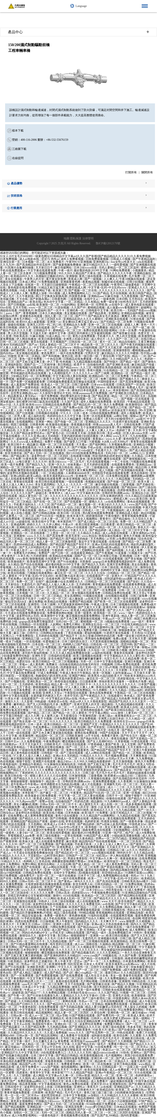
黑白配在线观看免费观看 (98, 513)
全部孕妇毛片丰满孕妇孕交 (41, 850)
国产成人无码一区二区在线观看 (64, 1104)
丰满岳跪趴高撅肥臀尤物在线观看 (22, 1061)
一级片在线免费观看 (70, 353)
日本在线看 (26, 407)
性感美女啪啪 (110, 821)
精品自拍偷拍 (128, 341)
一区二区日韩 (22, 904)
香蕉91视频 (94, 370)
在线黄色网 (53, 578)
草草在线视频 (74, 821)
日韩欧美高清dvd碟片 (135, 881)
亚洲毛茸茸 (64, 1078)
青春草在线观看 (124, 653)
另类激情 (86, 561)
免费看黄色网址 (71, 1064)
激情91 (57, 895)
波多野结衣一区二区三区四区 (50, 456)
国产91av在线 (63, 1029)
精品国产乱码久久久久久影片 (128, 701)
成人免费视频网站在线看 (113, 875)
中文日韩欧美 (14, 989)
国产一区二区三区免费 (49, 984)
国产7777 (81, 316)
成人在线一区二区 (112, 804)
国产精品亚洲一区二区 (56, 1098)
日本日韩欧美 (131, 807)
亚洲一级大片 (52, 498)
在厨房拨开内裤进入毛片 (47, 695)
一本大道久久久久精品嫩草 (64, 418)
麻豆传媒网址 (120, 687)
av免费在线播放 (126, 538)
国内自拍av (7, 353)
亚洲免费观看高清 (25, 447)
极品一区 (60, 858)
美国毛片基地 (9, 487)
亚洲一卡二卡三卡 (69, 487)
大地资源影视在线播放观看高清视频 (48, 884)
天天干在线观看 (75, 984)
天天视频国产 (59, 341)
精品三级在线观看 (66, 912)
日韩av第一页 (19, 1015)
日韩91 (47, 924)
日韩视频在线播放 (13, 490)
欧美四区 (120, 401)
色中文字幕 (12, 909)
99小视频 (55, 293)
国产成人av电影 (126, 1058)
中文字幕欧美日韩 (89, 493)
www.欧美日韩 (139, 498)
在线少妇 (14, 678)
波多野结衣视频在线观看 (29, 418)
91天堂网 (137, 855)
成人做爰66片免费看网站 (89, 798)
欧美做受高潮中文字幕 (41, 561)
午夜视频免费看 (112, 1021)
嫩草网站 (86, 1066)
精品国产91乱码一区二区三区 (103, 792)
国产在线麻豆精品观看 (14, 1055)
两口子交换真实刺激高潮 (52, 296)
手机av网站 (101, 359)
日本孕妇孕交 (29, 949)
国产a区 (68, 972)
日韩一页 (105, 995)
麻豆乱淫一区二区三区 (69, 573)
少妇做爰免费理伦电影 (16, 655)
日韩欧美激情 (75, 735)
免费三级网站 (109, 378)
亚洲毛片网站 (22, 727)
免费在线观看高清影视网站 (100, 330)
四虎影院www (81, 892)
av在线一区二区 (51, 638)
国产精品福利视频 (144, 427)
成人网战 (38, 1075)
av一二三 (40, 989)
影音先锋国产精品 (60, 658)
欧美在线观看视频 (96, 1069)
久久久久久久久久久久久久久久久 (115, 684)
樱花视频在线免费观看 (56, 952)
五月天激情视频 (123, 761)
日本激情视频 (78, 775)
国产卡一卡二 (93, 961)
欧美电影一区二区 (106, 613)
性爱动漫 (125, 667)
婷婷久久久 (34, 524)
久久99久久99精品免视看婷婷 (93, 761)
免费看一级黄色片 (56, 915)
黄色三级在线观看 (91, 276)
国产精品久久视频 (123, 984)
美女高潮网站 (73, 595)
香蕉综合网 (103, 687)
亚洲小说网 (7, 367)
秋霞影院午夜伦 (43, 1024)
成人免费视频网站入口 (77, 293)
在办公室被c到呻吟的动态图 (98, 635)
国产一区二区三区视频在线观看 (89, 941)
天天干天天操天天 (31, 744)
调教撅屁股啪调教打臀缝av (69, 861)
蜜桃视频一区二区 (92, 621)
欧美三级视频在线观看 (88, 655)
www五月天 (121, 436)
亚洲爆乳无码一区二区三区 (121, 784)
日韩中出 (33, 633)
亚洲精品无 (57, 1018)
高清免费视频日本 (120, 932)
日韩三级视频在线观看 (84, 570)
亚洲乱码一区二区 (66, 1024)
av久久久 (132, 850)
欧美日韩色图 (103, 350)
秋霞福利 (40, 310)
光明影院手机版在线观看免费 (111, 473)
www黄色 (22, 558)
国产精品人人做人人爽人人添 (56, 584)
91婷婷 (100, 758)
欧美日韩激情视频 (50, 339)
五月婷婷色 (26, 684)
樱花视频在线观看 (74, 741)
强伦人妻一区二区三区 (59, 316)
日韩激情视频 (64, 1086)
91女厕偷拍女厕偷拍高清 (60, 764)
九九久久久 (45, 410)
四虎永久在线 (140, 447)
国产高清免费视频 (131, 381)
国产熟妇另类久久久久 (95, 738)
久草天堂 (25, 487)
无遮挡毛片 (28, 584)
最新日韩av (112, 972)
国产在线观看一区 (76, 501)
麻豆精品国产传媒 (143, 364)
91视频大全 (136, 553)
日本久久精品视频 (51, 313)
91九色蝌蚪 (100, 690)
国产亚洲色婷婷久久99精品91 (63, 955)
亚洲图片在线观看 (44, 761)
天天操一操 (104, 929)
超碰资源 (22, 438)
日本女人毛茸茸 (94, 964)
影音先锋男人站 (83, 884)
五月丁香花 (23, 687)
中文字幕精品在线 (119, 918)
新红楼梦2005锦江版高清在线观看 (38, 401)
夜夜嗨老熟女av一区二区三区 (134, 715)
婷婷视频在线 (17, 618)
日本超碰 (132, 1001)
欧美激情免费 (58, 964)
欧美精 (37, 693)
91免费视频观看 (48, 281)
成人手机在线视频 (55, 918)
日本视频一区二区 (34, 261)
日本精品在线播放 (126, 1106)
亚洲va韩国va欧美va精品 (26, 476)
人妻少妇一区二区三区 (31, 832)
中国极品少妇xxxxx (48, 1101)
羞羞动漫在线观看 (67, 981)
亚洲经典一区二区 (119, 1012)
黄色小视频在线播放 (35, 1018)
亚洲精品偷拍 (143, 273)
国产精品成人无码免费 (116, 698)
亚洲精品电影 (136, 912)
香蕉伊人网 (12, 889)
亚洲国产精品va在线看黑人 (30, 670)
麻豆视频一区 (88, 504)
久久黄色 (80, 458)
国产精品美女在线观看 (76, 438)
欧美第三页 (60, 290)
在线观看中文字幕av (58, 558)
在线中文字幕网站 (37, 538)
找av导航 (62, 1015)
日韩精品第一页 (64, 838)
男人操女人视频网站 (85, 518)
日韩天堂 (101, 730)
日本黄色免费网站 (134, 961)
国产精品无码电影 (77, 538)
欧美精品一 (7, 687)
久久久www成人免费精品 (27, 441)
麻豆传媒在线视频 (107, 484)
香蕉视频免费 (14, 1038)
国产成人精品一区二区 (31, 1044)
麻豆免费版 (36, 601)
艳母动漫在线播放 (110, 535)
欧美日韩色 (132, 987)
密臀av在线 (46, 801)
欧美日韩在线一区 (17, 775)
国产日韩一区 (61, 553)
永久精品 (13, 564)
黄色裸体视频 (78, 915)
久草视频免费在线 (120, 444)
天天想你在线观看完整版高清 (63, 1049)
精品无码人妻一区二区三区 (17, 541)
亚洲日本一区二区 (103, 1058)
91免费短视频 (134, 884)
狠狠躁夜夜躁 (128, 630)
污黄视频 (94, 441)
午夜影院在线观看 (76, 693)
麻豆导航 (58, 687)
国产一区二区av (62, 327)
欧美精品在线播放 (56, 601)
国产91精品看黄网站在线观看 (30, 944)
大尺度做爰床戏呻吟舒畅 (73, 604)
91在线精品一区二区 (116, 370)
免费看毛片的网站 (25, 553)
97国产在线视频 (73, 869)
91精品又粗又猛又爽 (51, 287)
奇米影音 (61, 450)
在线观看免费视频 (135, 584)
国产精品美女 (123, 770)
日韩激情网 (59, 727)
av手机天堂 (57, 932)
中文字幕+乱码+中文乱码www (107, 287)
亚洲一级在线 (43, 607)
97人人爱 (76, 929)
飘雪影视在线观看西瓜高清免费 (38, 470)
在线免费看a (15, 815)
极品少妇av (64, 761)
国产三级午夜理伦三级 (97, 998)
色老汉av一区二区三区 (117, 1049)
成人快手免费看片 (28, 1066)
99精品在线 (139, 981)
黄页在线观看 (40, 341)
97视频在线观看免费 (49, 478)
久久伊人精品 (42, 1069)
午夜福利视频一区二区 (83, 398)
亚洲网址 (114, 313)
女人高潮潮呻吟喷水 (24, 627)
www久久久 (29, 889)
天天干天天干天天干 (135, 732)
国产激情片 (137, 844)
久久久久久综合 (95, 573)
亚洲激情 (19, 535)
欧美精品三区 (130, 567)
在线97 (40, 581)
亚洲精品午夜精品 (31, 764)
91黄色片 (77, 1069)
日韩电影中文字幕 (98, 310)
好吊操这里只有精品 (124, 410)
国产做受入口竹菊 (116, 407)
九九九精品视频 (126, 810)
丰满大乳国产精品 (81, 350)
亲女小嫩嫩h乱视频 (26, 804)
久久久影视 (87, 758)
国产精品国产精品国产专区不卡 (111, 750)
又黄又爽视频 (147, 341)
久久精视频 (143, 921)
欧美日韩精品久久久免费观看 (94, 721)
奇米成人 (130, 695)
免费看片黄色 (110, 735)
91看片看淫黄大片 (128, 887)
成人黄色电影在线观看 (140, 304)
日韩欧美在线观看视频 (117, 989)
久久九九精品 (118, 690)
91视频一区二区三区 (133, 992)
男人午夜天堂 (64, 961)
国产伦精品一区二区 (64, 504)
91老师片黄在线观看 (126, 421)
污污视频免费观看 (45, 273)
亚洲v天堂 (122, 967)
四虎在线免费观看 (27, 921)
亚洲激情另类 (147, 1058)
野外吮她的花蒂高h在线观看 (29, 373)
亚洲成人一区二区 (66, 758)
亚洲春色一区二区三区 (90, 476)
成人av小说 (7, 521)
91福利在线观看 (98, 915)
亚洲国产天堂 (89, 724)
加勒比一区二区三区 (26, 1112)
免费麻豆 (52, 664)
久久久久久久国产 (22, 493)
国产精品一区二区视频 (127, 752)
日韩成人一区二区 (94, 510)
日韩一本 (64, 390)
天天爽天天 (23, 924)
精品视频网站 (45, 1012)
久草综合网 (98, 1012)
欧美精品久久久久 (102, 810)
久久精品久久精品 (89, 533)
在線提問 (18, 158)
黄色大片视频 (132, 535)
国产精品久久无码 (93, 564)
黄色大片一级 (147, 527)
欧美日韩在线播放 (118, 935)
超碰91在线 (57, 821)
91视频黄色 (120, 929)
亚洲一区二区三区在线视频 (105, 324)
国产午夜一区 (17, 995)
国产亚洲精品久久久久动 (85, 1027)
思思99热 (126, 644)
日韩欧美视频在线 (114, 909)
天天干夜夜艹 (113, 767)
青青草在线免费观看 (53, 398)
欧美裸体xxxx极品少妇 (119, 775)
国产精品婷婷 (98, 530)
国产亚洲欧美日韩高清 (124, 393)
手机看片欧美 (84, 844)
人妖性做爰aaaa (122, 673)
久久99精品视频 (28, 1001)
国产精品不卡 (69, 635)
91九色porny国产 (27, 801)
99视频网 (107, 664)
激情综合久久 (28, 935)
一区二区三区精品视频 (45, 710)
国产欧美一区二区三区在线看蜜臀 (116, 601)
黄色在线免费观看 (101, 693)
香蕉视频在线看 (81, 424)
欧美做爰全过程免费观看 (41, 795)
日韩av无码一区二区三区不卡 (59, 804)
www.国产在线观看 (20, 790)
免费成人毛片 (136, 387)
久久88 (71, 727)
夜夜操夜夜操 (129, 858)
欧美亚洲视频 (72, 478)
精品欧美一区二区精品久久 (112, 1061)
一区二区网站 (55, 1106)
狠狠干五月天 (78, 778)
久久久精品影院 (131, 972)
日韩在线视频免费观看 (105, 413)
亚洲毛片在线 (121, 995)
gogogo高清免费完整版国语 (36, 621)
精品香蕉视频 (28, 1084)
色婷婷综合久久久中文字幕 (64, 416)
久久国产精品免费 (34, 1027)
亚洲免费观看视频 (104, 781)
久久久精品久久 (146, 1086)
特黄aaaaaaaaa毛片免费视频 (90, 393)
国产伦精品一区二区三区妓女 (87, 787)
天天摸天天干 (138, 670)
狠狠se (134, 416)
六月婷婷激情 (39, 555)
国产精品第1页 (20, 456)
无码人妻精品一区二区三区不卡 (59, 344)
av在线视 (108, 904)
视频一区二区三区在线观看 (57, 444)
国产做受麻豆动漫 (125, 333)
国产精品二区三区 (40, 712)
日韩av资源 (83, 1075)
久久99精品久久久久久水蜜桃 (120, 1095)
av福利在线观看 (102, 653)
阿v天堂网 (145, 410)
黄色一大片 (148, 324)
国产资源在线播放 (112, 867)
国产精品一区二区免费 (137, 541)
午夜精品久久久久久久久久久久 (120, 724)
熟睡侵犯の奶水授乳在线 (52, 675)
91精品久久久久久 (92, 755)
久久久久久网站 (58, 969)
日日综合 (108, 887)
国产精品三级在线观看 (38, 810)
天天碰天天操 (81, 924)
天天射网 (122, 670)
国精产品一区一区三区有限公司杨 (96, 555)
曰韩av (36, 924)
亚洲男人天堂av (53, 693)
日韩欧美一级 (94, 978)
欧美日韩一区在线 (69, 513)
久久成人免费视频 (56, 1032)
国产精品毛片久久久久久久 (111, 898)
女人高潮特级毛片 (60, 373)
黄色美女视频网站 (22, 1101)
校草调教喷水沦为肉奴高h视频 (60, 784)
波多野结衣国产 (146, 653)
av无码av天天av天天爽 (120, 758)
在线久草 (114, 730)
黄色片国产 (8, 1081)
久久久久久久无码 (80, 1052)
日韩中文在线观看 (102, 967)
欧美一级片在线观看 (127, 598)
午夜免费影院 (25, 635)
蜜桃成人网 (120, 498)
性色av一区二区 (89, 698)
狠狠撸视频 (36, 558)
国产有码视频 (52, 356)
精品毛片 (116, 327)
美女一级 (116, 975)
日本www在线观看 (103, 384)
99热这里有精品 (15, 747)
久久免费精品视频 (111, 907)
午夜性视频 (7, 647)
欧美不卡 (80, 364)
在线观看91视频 (80, 456)
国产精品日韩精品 (67, 1055)
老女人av (106, 390)
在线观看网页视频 (122, 915)
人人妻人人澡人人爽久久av (111, 844)
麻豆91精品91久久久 (96, 264)
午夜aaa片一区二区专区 (117, 618)
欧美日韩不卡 (17, 444)
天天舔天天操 (93, 558)
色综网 (81, 727)
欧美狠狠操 (139, 995)
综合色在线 (145, 538)
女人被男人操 (50, 715)
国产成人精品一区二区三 (88, 864)
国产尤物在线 (146, 484)
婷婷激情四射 (95, 516)
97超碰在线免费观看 (32, 750)
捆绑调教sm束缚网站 (44, 958)
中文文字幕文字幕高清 (41, 978)
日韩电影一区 (50, 752)
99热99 (138, 932)
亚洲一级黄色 (84, 613)
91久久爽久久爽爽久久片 (54, 447)
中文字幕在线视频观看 (123, 947)
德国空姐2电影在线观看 (36, 678)
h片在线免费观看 (47, 527)
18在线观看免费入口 (53, 1052)
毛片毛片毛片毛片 (124, 764)
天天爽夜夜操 (139, 755)
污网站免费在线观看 (63, 927)
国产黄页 (6, 447)
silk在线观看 (145, 261)
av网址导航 (121, 416)
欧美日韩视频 (9, 327)
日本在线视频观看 (112, 1001)
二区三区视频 (144, 812)
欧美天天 (49, 378)
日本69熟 (122, 299)
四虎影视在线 (126, 678)
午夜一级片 (65, 270)
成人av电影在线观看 (115, 533)
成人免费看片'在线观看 (75, 1035)
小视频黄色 (139, 270)
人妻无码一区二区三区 (140, 712)
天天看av (82, 444)
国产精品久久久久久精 (34, 818)
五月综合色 (51, 667)
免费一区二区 (25, 581)
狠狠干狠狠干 (134, 795)
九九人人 (63, 484)
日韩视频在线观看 (47, 413)
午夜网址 (6, 670)
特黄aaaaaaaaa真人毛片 (107, 424)
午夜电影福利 (9, 764)
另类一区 (86, 661)
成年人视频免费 (131, 413)
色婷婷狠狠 (36, 1109)
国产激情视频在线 (135, 458)
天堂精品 (97, 1004)
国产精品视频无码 (83, 952)
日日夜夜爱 (108, 524)
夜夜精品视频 (91, 281)
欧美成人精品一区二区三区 (58, 947)
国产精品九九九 (36, 464)
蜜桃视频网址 (42, 687)
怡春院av (79, 410)
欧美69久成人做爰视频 (31, 321)
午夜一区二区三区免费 (85, 867)
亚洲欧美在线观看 (117, 319)
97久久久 (66, 413)
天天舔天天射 (39, 333)
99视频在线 (110, 955)
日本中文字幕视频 (75, 1095)
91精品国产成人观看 (97, 835)
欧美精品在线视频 (61, 555)
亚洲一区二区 (125, 1075)
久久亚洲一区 (26, 430)
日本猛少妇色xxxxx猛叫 (53, 530)
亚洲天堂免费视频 (118, 564)
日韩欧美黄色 (83, 1029)
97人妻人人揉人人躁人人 (16, 347)
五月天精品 (139, 1109)
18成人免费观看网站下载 (35, 290)
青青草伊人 (56, 493)
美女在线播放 (14, 279)
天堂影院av (35, 855)
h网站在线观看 (75, 932)
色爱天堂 (144, 333)
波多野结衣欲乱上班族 (32, 658)
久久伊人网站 (52, 524)
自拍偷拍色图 (96, 364)
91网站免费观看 (120, 270)
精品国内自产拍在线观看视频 (98, 841)
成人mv (80, 944)
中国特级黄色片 (108, 381)
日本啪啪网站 (63, 410)
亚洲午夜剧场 (111, 615)
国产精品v (121, 450)
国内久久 (136, 924)
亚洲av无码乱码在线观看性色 (111, 544)
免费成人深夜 (39, 293)
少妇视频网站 (122, 830)
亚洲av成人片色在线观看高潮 (110, 924)
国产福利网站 (98, 444)
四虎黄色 (22, 1072)
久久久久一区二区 (82, 484)
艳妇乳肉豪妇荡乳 (143, 544)
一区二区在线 (33, 498)
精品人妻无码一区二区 (34, 496)
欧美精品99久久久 (22, 276)
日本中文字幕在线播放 (101, 490)
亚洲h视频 (126, 555)
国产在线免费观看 (72, 975)
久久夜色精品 (85, 838)
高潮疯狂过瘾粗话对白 (50, 276)
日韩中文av (12, 741)
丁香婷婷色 (26, 772)
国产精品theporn (87, 927)
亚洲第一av (54, 321)
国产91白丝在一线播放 (51, 516)
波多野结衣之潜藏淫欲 (39, 961)
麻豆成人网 (57, 670)
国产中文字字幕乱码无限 (131, 904)
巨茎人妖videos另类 (136, 433)
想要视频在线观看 (37, 927)
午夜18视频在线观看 (132, 279)
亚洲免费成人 (66, 847)
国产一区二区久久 (78, 747)
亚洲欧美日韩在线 (62, 467)
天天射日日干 (45, 267)
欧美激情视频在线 (92, 1055)
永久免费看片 (56, 261)
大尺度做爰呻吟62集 (101, 627)
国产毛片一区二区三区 (47, 650)
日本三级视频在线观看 (125, 604)
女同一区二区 (46, 875)
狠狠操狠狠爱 (20, 781)
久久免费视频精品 (116, 978)
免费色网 (10, 658)
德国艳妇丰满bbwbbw (98, 498)
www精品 (145, 1064)
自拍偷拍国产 (64, 801)
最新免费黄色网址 (31, 1104)
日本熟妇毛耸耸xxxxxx (82, 992)
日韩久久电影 (36, 587)
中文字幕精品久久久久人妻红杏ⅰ (125, 655)
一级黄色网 (107, 299)
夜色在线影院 (140, 473)
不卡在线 (22, 299)
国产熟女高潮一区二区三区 (31, 721)
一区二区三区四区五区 (47, 319)
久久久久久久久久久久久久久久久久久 (74, 496)
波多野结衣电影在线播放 (49, 904)
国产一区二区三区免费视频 (36, 844)
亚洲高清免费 (74, 1106)
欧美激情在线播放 (58, 424)
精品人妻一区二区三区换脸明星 (56, 541)
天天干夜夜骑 (131, 547)
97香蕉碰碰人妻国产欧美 (104, 744)
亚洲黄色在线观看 (31, 316)
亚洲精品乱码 (25, 527)
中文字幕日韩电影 (12, 715)
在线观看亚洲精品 (83, 553)
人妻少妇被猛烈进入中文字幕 (96, 647)
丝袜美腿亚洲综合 (142, 967)
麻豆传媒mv (140, 1012)
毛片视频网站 (114, 1055)
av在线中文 (116, 304)
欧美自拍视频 (17, 573)
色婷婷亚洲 (92, 821)
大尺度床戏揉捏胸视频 (104, 641)
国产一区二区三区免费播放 (91, 327)
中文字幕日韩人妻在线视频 (70, 376)
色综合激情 (35, 1049)
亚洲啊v (51, 967)
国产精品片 (57, 538)
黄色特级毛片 (132, 438)
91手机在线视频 (31, 918)
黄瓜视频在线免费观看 (122, 818)
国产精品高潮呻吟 (83, 1098)
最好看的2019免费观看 (86, 832)
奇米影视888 (121, 390)
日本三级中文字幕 (42, 1055)
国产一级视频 (93, 279)
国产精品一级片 (130, 361)
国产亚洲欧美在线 (118, 364)
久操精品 (105, 944)
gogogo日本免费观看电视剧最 (82, 909)
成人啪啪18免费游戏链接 (38, 807)
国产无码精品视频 (72, 1007)
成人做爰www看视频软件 (123, 307)
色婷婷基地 (131, 347)
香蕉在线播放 (120, 738)
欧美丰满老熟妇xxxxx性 (59, 476)
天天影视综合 (69, 715)
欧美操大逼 (26, 841)
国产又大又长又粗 (143, 935)
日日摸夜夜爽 (89, 681)
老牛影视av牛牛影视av (25, 784)
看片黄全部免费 (56, 279)
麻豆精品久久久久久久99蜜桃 (120, 353)
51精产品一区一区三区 (53, 598)
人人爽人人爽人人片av (100, 430)
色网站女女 (98, 818)
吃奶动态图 (82, 801)
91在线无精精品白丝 (44, 390)
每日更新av (15, 810)
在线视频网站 (25, 421)
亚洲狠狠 (71, 276)
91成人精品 (53, 336)
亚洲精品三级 (31, 638)
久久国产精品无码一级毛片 (89, 1044)
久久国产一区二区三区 (85, 969)
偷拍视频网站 (70, 1066)
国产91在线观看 (15, 967)
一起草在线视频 (72, 835)
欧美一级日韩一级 (87, 356)
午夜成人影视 (100, 604)
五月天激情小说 (137, 747)
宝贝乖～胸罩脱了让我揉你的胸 (54, 730)
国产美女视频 (94, 407)
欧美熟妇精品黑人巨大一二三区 (33, 981)
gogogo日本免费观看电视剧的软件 (115, 561)
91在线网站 (7, 1069)
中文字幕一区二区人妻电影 (70, 547)
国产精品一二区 (144, 644)
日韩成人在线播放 (73, 430)
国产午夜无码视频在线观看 (138, 344)
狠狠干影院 (78, 370)
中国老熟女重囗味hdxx (91, 387)
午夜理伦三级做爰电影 (125, 284)
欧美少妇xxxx (57, 461)
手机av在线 (94, 447)
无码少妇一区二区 (117, 453)
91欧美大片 (100, 1029)
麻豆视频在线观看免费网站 (83, 615)
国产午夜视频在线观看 (108, 507)
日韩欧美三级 (108, 630)
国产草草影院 (97, 727)
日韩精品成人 (34, 898)
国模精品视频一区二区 (135, 641)
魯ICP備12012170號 (108, 243)
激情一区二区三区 (87, 378)
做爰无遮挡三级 (141, 1061)
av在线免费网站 (115, 501)
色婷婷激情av (144, 1075)
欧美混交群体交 (34, 578)
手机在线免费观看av (13, 270)
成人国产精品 (61, 929)
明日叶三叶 (72, 550)
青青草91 (106, 518)
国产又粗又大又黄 (90, 607)
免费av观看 (120, 638)
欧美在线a (36, 301)
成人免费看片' (100, 1081)
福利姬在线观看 (101, 1035)
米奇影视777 (30, 792)
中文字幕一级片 (21, 1041)
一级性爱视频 (120, 264)
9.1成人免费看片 (135, 889)
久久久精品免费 (129, 658)
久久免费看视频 (31, 741)
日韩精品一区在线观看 (34, 624)
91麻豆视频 (37, 336)
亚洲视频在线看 (108, 938)
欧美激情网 (95, 458)
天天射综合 (12, 584)
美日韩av (63, 935)
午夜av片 (68, 524)
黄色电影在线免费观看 (22, 287)
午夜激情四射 (89, 715)
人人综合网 (64, 864)
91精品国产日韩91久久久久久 (27, 1004)
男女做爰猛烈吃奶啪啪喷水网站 (121, 949)
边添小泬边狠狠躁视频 (123, 1101)
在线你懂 (115, 541)
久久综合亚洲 (127, 527)
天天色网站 (97, 538)
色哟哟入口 (30, 861)
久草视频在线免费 (116, 276)
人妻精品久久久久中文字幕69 (79, 995)
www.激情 (117, 712)
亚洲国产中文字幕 (59, 1044)
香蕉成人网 (75, 279)
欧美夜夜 (75, 998)
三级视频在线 (100, 467)
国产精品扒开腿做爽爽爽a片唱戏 (32, 912)
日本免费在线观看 (118, 476)
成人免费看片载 (87, 630)
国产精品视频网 (15, 1106)
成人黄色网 (133, 510)
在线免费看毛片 (69, 958)
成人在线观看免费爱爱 (19, 478)
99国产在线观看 (110, 732)
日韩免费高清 (116, 727)
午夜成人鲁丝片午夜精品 (76, 673)
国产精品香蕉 (98, 313)
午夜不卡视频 (44, 718)
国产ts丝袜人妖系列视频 (112, 824)
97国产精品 (146, 1101)
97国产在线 (123, 356)
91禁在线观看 (140, 741)
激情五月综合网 (82, 987)
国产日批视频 (25, 413)
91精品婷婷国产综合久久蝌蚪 (87, 918)
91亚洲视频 (84, 261)
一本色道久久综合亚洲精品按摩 (80, 1021)
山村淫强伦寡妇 (54, 855)
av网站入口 (137, 453)
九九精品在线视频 (129, 815)
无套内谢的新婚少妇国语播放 (80, 436)
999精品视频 (87, 912)
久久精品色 (8, 430)
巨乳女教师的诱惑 (112, 496)
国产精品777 (33, 992)
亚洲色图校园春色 (92, 710)
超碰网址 (147, 307)
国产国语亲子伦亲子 (24, 598)
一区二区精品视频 (52, 473)
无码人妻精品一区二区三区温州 (119, 267)
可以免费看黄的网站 (131, 1009)
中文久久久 (65, 967)
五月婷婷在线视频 (47, 635)
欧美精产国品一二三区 (83, 907)
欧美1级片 (88, 812)
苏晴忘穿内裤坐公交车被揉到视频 (90, 333)
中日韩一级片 (142, 770)
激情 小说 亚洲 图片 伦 (105, 807)
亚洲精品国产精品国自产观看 (30, 821)
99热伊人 (44, 901)
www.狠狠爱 (127, 921)
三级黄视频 (75, 299)
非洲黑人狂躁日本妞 (76, 339)
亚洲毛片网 (110, 607)
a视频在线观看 (110, 487)
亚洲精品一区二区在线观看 (28, 533)
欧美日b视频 (139, 370)
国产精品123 (142, 1041)
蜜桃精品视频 (96, 307)
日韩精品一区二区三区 (122, 573)
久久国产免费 (128, 955)
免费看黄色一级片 (47, 1021)
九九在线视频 (139, 436)
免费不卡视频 (54, 441)
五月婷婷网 (83, 584)
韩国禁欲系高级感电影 (108, 367)
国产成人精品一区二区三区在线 (98, 521)
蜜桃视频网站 (28, 1029)
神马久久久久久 (84, 881)
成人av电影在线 (29, 259)
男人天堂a (139, 593)
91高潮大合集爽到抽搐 (19, 267)
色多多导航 (134, 1027)
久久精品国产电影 (82, 1072)
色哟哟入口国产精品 (76, 644)
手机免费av (15, 578)
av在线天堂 (92, 598)
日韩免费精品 (83, 690)
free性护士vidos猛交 (81, 450)
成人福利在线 (37, 416)
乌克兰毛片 (111, 658)
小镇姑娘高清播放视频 (126, 835)
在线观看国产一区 (98, 575)
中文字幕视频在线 (50, 1084)
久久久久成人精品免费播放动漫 (70, 653)
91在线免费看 (104, 1046)
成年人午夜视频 (10, 530)
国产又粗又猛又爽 (99, 764)
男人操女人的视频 (136, 1007)
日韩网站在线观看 (52, 633)
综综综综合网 (48, 458)
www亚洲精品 (127, 1104)
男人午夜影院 (65, 921)
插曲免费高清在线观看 (97, 830)
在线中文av (91, 299)
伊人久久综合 (47, 1058)
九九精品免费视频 (59, 987)
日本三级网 (48, 604)
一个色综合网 (53, 359)
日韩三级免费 (81, 384)
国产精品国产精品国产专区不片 (70, 544)
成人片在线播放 (92, 784)
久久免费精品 (112, 961)
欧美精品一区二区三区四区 (99, 895)
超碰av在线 (131, 827)
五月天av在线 (22, 1024)
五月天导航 (20, 307)
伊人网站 (106, 436)
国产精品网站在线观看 (133, 895)
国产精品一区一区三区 (130, 627)
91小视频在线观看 (19, 693)
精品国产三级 (30, 847)
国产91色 (150, 553)
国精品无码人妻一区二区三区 (85, 1112)
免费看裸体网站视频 (60, 613)
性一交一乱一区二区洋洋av (131, 1046)
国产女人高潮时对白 (100, 741)
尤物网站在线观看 (93, 550)
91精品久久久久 (11, 861)
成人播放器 (76, 598)
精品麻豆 (32, 444)
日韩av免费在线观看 (127, 664)
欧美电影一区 (94, 827)
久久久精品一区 (136, 718)
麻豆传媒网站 (64, 267)
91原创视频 (62, 307)
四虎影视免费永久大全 (132, 490)
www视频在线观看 (104, 852)
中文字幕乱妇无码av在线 (62, 698)
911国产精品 (101, 293)
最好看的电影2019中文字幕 (91, 270)
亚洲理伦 (34, 604)
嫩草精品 (19, 704)
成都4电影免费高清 (12, 969)
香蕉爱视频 (47, 949)
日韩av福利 (136, 690)
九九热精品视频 (57, 941)
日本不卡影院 (67, 824)
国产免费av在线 (73, 407)
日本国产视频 (147, 684)
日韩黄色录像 (109, 981)
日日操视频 (47, 921)
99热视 (81, 764)
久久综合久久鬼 (142, 518)
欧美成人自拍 (130, 707)
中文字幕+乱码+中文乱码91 (37, 575)
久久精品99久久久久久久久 (25, 1032)
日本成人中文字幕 (34, 987)
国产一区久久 (147, 810)
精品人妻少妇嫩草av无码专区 (104, 1007)
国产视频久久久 (130, 378)
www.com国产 (92, 955)
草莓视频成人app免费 (22, 835)
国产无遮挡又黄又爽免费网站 (79, 470)
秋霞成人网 (48, 387)
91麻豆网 (148, 944)
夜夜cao (77, 558)
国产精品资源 (101, 396)
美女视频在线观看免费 (86, 593)
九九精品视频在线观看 (88, 361)
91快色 (124, 1052)
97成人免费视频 (48, 673)
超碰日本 (42, 493)
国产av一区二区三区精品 (52, 590)
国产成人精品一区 (25, 1089)
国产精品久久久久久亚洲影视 (136, 587)
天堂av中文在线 (51, 1046)
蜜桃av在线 (148, 267)
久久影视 (27, 701)
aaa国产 (34, 438)
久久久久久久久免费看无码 (83, 904)
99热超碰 (41, 701)
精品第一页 (53, 781)
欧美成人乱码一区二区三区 (75, 898)
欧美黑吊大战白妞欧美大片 (105, 675)
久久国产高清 (70, 401)
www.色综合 (89, 535)
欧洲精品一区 (120, 373)
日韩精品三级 (116, 850)
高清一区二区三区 (81, 590)
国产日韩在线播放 (28, 1098)
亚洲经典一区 (86, 304)
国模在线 (92, 944)
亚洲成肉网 (18, 524)
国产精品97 (109, 1041)
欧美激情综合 (135, 404)
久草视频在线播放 (100, 778)
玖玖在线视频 (143, 1072)
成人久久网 (32, 715)
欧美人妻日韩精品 (78, 1081)
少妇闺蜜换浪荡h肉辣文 (129, 1092)
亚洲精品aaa (95, 296)
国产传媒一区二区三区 (69, 421)
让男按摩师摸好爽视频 (72, 627)
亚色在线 (44, 861)
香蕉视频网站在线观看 (110, 912)
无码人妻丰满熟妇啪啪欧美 (41, 1038)
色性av (55, 259)
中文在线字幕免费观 (18, 690)
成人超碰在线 (34, 887)
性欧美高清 (21, 336)
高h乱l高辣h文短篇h (39, 490)
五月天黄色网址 (73, 638)
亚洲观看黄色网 (70, 281)
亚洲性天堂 (39, 655)
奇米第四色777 (67, 521)
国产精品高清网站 (47, 1035)
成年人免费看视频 (72, 259)
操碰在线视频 (17, 324)
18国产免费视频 (111, 969)
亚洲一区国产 (53, 869)
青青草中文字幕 (40, 1072)
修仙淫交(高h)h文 (16, 601)
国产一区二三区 (136, 1024)
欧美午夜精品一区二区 (92, 1101)
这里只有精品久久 (122, 812)
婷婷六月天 (15, 498)
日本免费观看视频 (66, 718)
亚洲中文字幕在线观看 (14, 695)
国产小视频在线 (15, 681)
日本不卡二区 (70, 710)
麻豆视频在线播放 (22, 758)
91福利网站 (68, 304)
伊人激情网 (40, 690)
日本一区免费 (129, 330)
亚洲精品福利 (31, 518)
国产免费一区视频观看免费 (28, 381)
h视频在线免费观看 (117, 621)
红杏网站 (90, 929)
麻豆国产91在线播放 (93, 850)
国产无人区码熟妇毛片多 (35, 547)
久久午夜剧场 (25, 296)
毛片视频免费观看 (117, 755)
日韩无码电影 (9, 547)
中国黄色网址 (122, 998)
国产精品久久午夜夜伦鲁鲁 (42, 507)
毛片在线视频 (119, 293)
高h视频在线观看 (89, 872)
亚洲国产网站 (78, 675)
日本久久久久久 (104, 670)
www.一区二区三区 (41, 307)
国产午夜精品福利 (144, 259)
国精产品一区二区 (44, 487)
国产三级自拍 (147, 487)
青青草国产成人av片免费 (69, 490)
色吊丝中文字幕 (54, 301)
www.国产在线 (138, 504)
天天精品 (146, 869)
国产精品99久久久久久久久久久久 (69, 1004)
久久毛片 (50, 938)
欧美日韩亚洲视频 (87, 524)
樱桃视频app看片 (143, 350)
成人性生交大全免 (97, 975)
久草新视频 (122, 741)
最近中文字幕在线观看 (93, 541)
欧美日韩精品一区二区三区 (134, 524)
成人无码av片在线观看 (73, 527)
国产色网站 (40, 567)
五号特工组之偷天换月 (75, 1038)
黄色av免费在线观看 (76, 1084)
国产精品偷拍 (122, 518)
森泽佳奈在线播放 (97, 869)
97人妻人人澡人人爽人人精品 (32, 755)
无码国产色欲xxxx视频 (142, 310)
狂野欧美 (102, 304)
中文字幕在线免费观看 (21, 673)
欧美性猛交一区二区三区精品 (123, 861)
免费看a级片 (148, 604)
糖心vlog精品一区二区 (89, 972)
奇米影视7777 (60, 1072)
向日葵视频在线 (36, 969)
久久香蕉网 (125, 781)
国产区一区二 (142, 790)
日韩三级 (89, 772)
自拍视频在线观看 (117, 595)
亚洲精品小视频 (143, 444)
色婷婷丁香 (123, 430)
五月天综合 (34, 570)
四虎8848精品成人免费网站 (31, 544)
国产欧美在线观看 (144, 1049)
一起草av (49, 570)
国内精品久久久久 (87, 921)
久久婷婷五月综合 (48, 430)
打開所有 (131, 172)
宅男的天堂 (92, 353)
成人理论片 (98, 339)
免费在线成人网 (76, 287)
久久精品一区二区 (59, 593)
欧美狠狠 (62, 807)
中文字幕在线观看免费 (42, 270)
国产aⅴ (33, 344)
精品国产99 (47, 847)
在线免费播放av (72, 498)
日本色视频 (72, 812)
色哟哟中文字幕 (111, 570)
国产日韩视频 (17, 304)
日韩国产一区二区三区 (80, 855)
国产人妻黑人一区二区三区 (17, 516)
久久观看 (135, 1035)
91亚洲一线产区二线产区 (118, 832)
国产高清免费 (55, 535)
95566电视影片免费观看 (101, 1104)
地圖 (66, 238)
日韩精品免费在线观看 (117, 593)
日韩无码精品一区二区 (109, 884)
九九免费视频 (145, 758)
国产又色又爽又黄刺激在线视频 (80, 618)
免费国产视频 (147, 1106)
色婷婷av (144, 850)
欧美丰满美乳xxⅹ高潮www (123, 964)
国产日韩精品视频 (44, 513)
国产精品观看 (66, 387)
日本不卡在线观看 (69, 938)
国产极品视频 (65, 844)
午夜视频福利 (116, 510)
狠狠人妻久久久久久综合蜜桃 (49, 775)
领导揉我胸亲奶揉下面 (14, 869)
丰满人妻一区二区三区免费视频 (36, 647)
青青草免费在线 (59, 567)
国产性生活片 (130, 735)
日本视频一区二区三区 (31, 593)
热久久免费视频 (114, 404)
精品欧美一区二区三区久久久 (100, 344)
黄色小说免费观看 (84, 336)
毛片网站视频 (89, 981)
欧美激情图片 (17, 561)
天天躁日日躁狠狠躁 (54, 284)
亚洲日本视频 (133, 661)
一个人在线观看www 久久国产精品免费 (94, 707)
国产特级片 (111, 361)
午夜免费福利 (52, 741)
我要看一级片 (34, 427)
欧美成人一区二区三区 (56, 384)
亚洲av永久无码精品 (66, 755)
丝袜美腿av (74, 464)
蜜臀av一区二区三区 (63, 630)
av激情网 (70, 1109)
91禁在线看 (137, 319)
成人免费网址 (138, 929)
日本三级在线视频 (63, 901)
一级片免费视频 (48, 396)
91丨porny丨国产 (11, 313)
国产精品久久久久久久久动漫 (32, 778)
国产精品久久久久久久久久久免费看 (31, 770)
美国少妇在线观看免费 (139, 1055)
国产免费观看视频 (47, 975)
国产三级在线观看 (72, 752)
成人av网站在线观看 (98, 752)
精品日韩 (141, 467)
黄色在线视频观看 (139, 501)
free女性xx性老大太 (123, 261)
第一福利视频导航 (122, 467)
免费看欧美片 (25, 590)
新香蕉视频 (7, 593)
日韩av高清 (63, 892)
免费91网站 (29, 864)
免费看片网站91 (114, 1024)
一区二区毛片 (76, 461)
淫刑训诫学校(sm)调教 (118, 578)
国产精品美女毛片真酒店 (104, 316)
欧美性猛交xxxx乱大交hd (43, 618)
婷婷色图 (13, 949)
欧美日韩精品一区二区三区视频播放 (56, 661)
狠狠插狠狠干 (45, 758)
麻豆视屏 (71, 841)
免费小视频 (7, 1058)
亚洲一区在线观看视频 (98, 416)
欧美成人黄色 (137, 1015)
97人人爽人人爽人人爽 (80, 687)
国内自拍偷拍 (64, 770)
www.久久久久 (36, 535)
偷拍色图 (17, 850)
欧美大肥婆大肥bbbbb (118, 1018)
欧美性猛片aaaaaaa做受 (86, 1041)
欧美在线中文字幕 (44, 521)
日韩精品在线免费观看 (78, 359)
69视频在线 (12, 918)
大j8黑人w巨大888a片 (115, 441)
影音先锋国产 (127, 901)
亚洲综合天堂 (58, 787)
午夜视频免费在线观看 (106, 892)
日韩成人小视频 (120, 259)
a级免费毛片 (27, 875)
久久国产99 (78, 307)
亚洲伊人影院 (62, 924)
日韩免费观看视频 (97, 259)
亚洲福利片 (137, 1004)
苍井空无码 (71, 695)
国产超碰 (11, 1001)
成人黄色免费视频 (118, 864)
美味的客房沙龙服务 (112, 681)
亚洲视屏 (62, 570)
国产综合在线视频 (32, 564)
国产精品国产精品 (22, 610)
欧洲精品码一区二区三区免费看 (109, 376)
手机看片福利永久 (25, 504)
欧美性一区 (82, 967)
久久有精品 (92, 301)
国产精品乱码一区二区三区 (73, 852)
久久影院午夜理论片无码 (55, 393)
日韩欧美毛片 (53, 744)
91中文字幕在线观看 (24, 510)
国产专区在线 (86, 790)
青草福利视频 (94, 767)
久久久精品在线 (143, 852)
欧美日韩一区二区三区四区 (31, 738)
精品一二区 (139, 356)
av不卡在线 (92, 735)
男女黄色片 (8, 555)
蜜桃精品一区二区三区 (67, 330)
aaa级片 (141, 418)
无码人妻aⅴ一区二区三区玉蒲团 (47, 350)
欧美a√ (113, 1029)
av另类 (111, 538)
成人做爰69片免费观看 (41, 830)
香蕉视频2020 (22, 650)
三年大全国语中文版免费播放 (82, 887)
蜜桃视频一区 (47, 627)
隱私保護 (75, 238)
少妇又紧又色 (83, 507)
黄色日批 (68, 356)
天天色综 (137, 633)
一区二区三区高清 (130, 841)
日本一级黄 (141, 555)
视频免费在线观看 (116, 1004)
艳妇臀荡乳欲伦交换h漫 (75, 396)
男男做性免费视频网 (98, 638)
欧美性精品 (43, 684)
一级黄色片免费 (137, 681)
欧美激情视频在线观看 (14, 958)
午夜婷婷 (58, 550)
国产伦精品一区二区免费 (117, 321)
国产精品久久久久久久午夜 (115, 273)
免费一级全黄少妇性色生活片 (119, 301)
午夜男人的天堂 (34, 279)
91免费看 (102, 812)
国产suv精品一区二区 (103, 527)
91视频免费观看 (26, 1058)
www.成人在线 (38, 787)
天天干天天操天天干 (79, 670)
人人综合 (67, 507)
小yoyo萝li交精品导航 (98, 1106)
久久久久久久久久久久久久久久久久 (122, 290)
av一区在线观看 (40, 550)
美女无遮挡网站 (45, 484)
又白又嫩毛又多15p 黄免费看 (51, 1041)
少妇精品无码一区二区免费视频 (31, 376)
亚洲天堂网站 (37, 827)
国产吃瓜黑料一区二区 (101, 1032)
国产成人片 (23, 1069)
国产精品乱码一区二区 (88, 404)
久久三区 (86, 367)
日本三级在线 (111, 567)
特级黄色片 (26, 310)
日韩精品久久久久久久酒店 (114, 790)
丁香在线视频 (74, 633)
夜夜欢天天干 (61, 1069)
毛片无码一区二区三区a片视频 (99, 667)
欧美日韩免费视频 (78, 1018)
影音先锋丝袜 (14, 453)
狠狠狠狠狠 (32, 952)
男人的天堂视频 (18, 333)
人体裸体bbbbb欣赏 (78, 473)
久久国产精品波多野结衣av (28, 433)
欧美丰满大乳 (76, 516)
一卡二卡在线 (120, 461)
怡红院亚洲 (75, 964)
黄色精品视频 (22, 450)
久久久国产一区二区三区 (123, 339)
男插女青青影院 (77, 858)
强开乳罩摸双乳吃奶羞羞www (94, 770)
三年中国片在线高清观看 (65, 510)
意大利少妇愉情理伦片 (120, 418)
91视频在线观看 (93, 595)
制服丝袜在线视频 (113, 281)
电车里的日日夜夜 (62, 944)
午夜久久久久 (79, 530)
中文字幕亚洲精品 (22, 1021)
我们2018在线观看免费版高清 (85, 453)
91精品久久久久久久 (13, 855)
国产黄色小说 (56, 433)
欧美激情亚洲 (116, 387)
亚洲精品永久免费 (75, 324)
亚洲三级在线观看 (114, 1027)
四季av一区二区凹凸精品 (112, 838)
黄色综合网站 (47, 864)
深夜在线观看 (42, 327)
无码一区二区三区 (53, 1112)
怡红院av (102, 855)
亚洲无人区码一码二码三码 (44, 324)
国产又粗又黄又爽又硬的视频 (24, 955)
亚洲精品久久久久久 (98, 421)
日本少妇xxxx (95, 889)
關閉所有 (147, 172)
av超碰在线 (23, 521)
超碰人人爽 (132, 324)
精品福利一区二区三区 (50, 735)
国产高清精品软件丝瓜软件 (34, 264)
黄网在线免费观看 (86, 732)
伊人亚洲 (147, 547)
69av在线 (5, 307)
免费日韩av (139, 1089)
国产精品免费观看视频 (90, 847)
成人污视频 (106, 470)
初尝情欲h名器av (113, 872)
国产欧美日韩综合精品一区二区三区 (128, 710)
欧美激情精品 (120, 941)
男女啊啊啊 (124, 427)
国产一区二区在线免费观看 (108, 747)
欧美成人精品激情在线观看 (88, 610)
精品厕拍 (108, 704)
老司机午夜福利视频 (35, 653)
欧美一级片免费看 (13, 464)
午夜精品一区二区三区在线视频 (89, 284)
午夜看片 (30, 410)
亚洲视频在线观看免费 (141, 727)
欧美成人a (50, 824)
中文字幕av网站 (99, 712)
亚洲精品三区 (94, 587)
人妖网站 (56, 624)
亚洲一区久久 (57, 464)
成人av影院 (60, 778)
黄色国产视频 (53, 887)
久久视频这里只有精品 (92, 947)
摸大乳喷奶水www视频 (109, 987)
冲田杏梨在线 (114, 889)
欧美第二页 (51, 878)
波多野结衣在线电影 (29, 812)
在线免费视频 (147, 858)
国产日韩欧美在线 (111, 927)
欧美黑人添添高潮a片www (53, 610)
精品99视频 (148, 513)
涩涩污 (45, 259)
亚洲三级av (106, 715)
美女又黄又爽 (114, 827)
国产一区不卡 (56, 310)
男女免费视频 (88, 718)
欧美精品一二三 (109, 398)
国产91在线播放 (67, 561)
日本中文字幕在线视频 (108, 661)
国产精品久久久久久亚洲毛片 (57, 1089)
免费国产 (44, 553)
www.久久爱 (114, 438)
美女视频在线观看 (76, 313)
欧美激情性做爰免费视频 (73, 1058)
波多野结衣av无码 (28, 615)
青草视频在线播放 (12, 938)
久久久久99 (40, 461)
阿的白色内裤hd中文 (35, 932)
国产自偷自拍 (127, 1029)
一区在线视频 (32, 641)
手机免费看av (41, 727)
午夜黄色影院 (28, 1007)
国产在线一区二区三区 (48, 501)
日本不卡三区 (87, 875)
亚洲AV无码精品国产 (13, 344)
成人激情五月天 (89, 804)
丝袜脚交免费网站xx (117, 447)
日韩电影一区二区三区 (79, 1061)
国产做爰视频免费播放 (67, 264)
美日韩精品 (65, 364)
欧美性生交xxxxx (125, 721)
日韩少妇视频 (136, 281)
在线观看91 (115, 695)
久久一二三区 (147, 1078)
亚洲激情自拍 (118, 1084)
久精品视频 (123, 478)
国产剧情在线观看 (75, 650)
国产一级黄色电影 (28, 387)
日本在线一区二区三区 (47, 644)
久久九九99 (7, 264)
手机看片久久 (106, 336)
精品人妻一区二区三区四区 (72, 1012)
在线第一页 (32, 284)
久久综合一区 (97, 650)
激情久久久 (12, 701)
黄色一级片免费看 (31, 359)
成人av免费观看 (119, 1069)
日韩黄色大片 (86, 1089)
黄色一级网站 (142, 1018)
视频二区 (14, 964)
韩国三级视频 (20, 424)
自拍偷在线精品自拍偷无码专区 (79, 664)
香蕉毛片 (93, 1086)
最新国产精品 (85, 730)
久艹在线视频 (59, 907)
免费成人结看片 (93, 418)
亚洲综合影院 (91, 487)
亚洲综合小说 (141, 493)
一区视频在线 (25, 675)
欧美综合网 (121, 1035)
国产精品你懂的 (29, 947)
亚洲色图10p (101, 261)
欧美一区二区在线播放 (98, 1064)
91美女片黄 (12, 698)
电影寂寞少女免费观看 (64, 738)
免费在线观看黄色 (78, 750)
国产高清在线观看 (108, 881)
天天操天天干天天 (118, 847)
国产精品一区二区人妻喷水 (70, 712)
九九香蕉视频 (130, 296)
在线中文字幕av (21, 838)
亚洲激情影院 (122, 350)
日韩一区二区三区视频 (14, 341)
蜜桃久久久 (96, 501)
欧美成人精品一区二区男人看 (53, 798)
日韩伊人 (96, 1018)
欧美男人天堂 (92, 1049)
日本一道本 (81, 413)
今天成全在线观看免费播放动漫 (25, 613)
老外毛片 (37, 869)
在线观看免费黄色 (123, 464)
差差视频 (110, 587)
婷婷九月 (25, 327)
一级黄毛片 (7, 590)
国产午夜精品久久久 (93, 695)
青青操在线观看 (23, 481)
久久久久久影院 (40, 929)
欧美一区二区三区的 (70, 978)
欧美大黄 (144, 481)
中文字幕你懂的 (15, 978)
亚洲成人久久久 (138, 287)
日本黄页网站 (9, 947)
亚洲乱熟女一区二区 (40, 681)
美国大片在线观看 (69, 830)
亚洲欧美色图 (36, 967)
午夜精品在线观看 (139, 401)
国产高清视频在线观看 (130, 470)
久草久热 (23, 555)
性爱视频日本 (52, 641)
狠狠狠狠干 (37, 781)
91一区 (66, 336)
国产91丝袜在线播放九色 (43, 995)
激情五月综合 (34, 707)
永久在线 (68, 1046)
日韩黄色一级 (9, 1078)
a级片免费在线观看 (135, 969)
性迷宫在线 (51, 367)
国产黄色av (65, 881)
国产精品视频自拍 (58, 370)
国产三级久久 (25, 718)
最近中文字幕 (85, 1046)
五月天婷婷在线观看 (97, 464)
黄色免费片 (48, 353)
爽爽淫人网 (129, 316)
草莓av (23, 664)
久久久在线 (134, 787)
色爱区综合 (23, 661)
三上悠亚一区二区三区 (61, 533)
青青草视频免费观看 (135, 516)
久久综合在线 (22, 567)
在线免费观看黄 (48, 1007)
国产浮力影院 (65, 378)
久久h (127, 327)
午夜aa (28, 989)
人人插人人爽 (20, 293)
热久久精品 (28, 909)
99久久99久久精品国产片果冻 (77, 273)
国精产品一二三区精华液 (40, 364)
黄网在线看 (69, 1001)
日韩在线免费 (133, 424)
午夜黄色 (76, 792)
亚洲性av (19, 370)
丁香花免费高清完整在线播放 (46, 747)
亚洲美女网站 (36, 370)
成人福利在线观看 (44, 1078)
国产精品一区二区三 (49, 407)
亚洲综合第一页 (10, 261)
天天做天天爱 (143, 673)
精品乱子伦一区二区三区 (16, 730)
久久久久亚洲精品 (108, 952)
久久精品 (138, 456)
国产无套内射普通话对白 (69, 678)
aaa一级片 (42, 467)
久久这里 (19, 404)
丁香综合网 (107, 356)
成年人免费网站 (10, 864)
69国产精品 (65, 458)
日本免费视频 (9, 259)
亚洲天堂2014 (99, 1084)
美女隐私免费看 (38, 630)
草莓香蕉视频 (54, 1061)
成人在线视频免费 (88, 901)
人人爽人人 (111, 279)
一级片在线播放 (66, 875)
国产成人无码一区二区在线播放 (44, 453)
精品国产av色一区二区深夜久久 (39, 1064)
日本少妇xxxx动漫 (86, 267)
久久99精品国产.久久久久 (126, 359)
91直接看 (121, 553)
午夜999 (71, 261)
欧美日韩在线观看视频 (50, 481)
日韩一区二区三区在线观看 (136, 590)
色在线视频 (7, 761)
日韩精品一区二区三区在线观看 (105, 581)
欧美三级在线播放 (49, 835)
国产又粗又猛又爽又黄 (31, 361)
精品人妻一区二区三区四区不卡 (71, 684)
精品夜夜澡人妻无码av (22, 396)
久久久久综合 (17, 830)
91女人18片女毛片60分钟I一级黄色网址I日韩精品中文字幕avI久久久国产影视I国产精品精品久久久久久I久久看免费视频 (75, 256)
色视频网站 (90, 1009)
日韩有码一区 (31, 1046)
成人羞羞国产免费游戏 (25, 384)
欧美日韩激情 (133, 367)
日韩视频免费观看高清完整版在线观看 (71, 381)
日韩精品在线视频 (65, 607)
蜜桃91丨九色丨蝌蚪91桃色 (72, 810)
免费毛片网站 (72, 624)
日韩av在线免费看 (25, 998)
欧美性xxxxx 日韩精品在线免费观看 (49, 404)
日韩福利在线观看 (60, 655)
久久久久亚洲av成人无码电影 (41, 436)
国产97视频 (79, 447)
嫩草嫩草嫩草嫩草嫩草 (88, 658)
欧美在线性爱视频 (59, 832)
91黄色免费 (30, 458)
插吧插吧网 (18, 350)
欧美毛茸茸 (73, 535)
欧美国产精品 (54, 1092)
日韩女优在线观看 (75, 744)
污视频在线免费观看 (143, 461)
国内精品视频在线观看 (125, 869)
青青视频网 (30, 313)
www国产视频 (34, 938)
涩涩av (78, 961)
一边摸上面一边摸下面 (139, 1066)
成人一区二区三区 (136, 1021)
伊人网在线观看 (120, 855)
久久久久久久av (83, 373)
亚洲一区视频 (132, 792)
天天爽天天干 (69, 850)
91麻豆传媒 (112, 296)
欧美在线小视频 (53, 812)
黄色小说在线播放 (67, 815)
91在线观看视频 (113, 558)
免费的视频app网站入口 (33, 1081)
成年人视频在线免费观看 (96, 401)
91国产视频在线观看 (82, 1015)
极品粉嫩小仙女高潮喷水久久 (65, 581)
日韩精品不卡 (43, 330)
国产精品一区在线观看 (95, 958)
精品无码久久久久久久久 (98, 478)
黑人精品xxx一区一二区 (69, 889)
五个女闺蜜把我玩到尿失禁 (98, 427)
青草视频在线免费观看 (107, 584)
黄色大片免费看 (145, 761)
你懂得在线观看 (116, 798)
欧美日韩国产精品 (141, 293)
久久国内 (25, 1078)
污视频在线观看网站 (40, 573)
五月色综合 (136, 299)
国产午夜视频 (105, 553)
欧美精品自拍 (106, 1089)
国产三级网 (102, 373)
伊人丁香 (52, 361)
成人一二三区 (117, 787)
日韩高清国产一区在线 (131, 384)
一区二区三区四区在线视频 (122, 1112)
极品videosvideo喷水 (106, 1052)
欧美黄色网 (54, 909)
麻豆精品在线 (17, 570)
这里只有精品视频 (125, 1064)
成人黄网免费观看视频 (39, 815)
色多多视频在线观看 (139, 804)
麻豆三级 (19, 633)
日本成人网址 (28, 281)
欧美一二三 (95, 878)
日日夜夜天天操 (76, 433)
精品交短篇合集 (32, 915)
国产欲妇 (133, 581)
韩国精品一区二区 (56, 707)
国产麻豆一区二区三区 (54, 792)
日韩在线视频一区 (145, 667)
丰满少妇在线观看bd (132, 607)
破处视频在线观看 (122, 1081)
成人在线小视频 (21, 513)
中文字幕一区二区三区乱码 (61, 427)
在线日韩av (148, 339)
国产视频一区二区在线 (83, 290)
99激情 (12, 356)
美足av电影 (114, 433)
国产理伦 (149, 1052)
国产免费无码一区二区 (111, 1015)
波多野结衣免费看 (91, 1024)
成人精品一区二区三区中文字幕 (129, 530)
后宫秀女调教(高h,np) (24, 393)
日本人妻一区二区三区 (56, 518)
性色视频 (66, 361)
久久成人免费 (135, 550)
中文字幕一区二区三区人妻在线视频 (81, 795)
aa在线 (31, 304)
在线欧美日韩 (97, 433)
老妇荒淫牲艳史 (51, 1095)
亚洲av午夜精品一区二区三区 (114, 1072)
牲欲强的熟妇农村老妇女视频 (111, 456)
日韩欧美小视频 (50, 438)
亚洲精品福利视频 (133, 313)
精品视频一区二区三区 (127, 944)
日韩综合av (7, 812)
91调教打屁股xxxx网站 (140, 872)
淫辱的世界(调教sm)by (116, 493)
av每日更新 (23, 461)
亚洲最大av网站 (43, 838)
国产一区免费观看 (105, 590)
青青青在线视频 (10, 638)
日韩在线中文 (14, 1086)
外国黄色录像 (78, 296)
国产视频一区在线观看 (135, 398)
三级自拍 (141, 775)
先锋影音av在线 (58, 701)
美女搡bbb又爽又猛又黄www (80, 321)
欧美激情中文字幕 (53, 615)
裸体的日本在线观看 (85, 390)
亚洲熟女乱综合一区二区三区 (101, 624)
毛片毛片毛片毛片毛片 (111, 772)
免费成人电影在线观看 (28, 878)
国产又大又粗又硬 (111, 347)
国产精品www (69, 367)
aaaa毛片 (52, 827)
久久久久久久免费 (42, 892)
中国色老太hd (138, 824)
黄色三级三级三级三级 (98, 1092)
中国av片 (92, 410)
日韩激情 (118, 958)
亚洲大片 (117, 575)
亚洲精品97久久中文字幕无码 (20, 1052)
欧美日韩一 (118, 310)
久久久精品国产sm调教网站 (98, 815)
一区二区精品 (75, 301)
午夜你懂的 (112, 516)
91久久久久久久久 (62, 721)
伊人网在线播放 (26, 339)
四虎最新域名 (69, 667)
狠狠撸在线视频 (43, 450)
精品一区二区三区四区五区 (129, 396)
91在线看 (7, 607)
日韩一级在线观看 (19, 732)
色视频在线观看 (95, 481)
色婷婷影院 (45, 889)
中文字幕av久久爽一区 (104, 858)
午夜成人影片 (20, 550)
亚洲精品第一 (36, 1106)
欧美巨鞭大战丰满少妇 (70, 575)
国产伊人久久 (116, 610)
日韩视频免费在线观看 (85, 567)
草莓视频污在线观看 (29, 367)
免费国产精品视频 (81, 601)
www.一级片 (127, 613)
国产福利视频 (115, 550)
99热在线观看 (126, 1032)
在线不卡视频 (141, 830)
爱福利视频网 (93, 633)
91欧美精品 (15, 961)
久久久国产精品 (108, 992)
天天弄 (137, 430)
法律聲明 (88, 238)
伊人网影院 (18, 587)
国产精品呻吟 (45, 858)
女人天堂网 (129, 744)
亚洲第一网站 (45, 421)
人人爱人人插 (14, 410)
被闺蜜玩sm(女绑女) (29, 378)
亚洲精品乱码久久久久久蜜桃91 (83, 319)
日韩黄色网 (59, 299)
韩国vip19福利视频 (86, 347)
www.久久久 (77, 1032)
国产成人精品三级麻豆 (28, 972)
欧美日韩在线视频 (22, 1012)
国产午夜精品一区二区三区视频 (82, 578)
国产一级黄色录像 (132, 821)
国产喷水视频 (54, 1109)
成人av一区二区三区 (47, 790)
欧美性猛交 (46, 1029)
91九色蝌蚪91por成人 (118, 801)
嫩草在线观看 (113, 458)
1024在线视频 (132, 507)
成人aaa (70, 493)
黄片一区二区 (109, 341)
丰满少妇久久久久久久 (113, 504)
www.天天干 (109, 901)
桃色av (43, 510)
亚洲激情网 (145, 955)
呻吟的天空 (124, 852)
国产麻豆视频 (67, 647)
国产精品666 (129, 487)
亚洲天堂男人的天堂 (87, 704)
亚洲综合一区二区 (22, 858)
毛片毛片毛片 (74, 1092)
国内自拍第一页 (70, 1009)
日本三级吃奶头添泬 (75, 641)
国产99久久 (68, 790)
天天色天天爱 (138, 638)
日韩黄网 (38, 1092)
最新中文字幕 (58, 333)
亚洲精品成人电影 (128, 513)
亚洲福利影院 (14, 364)
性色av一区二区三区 (34, 964)
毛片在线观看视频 (98, 461)
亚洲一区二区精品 (29, 356)
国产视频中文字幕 (128, 647)
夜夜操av (99, 438)
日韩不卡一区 (115, 795)
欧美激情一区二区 (48, 304)
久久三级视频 (22, 1075)
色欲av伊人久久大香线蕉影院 (89, 701)
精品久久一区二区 (103, 1075)
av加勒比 (94, 1095)
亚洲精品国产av (18, 301)
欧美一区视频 (102, 673)
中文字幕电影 (28, 1009)
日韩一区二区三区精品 (48, 595)
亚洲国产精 (149, 1112)
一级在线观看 (75, 481)
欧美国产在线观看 (29, 867)
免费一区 (126, 521)
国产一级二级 (142, 327)
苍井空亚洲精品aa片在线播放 (65, 587)
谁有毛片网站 (22, 319)
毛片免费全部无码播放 (140, 867)
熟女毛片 (149, 861)
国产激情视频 (82, 1078)
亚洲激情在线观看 (25, 901)
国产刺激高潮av (40, 299)
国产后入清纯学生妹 (31, 767)
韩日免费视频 (9, 875)
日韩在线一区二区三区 (83, 341)
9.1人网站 (50, 898)
